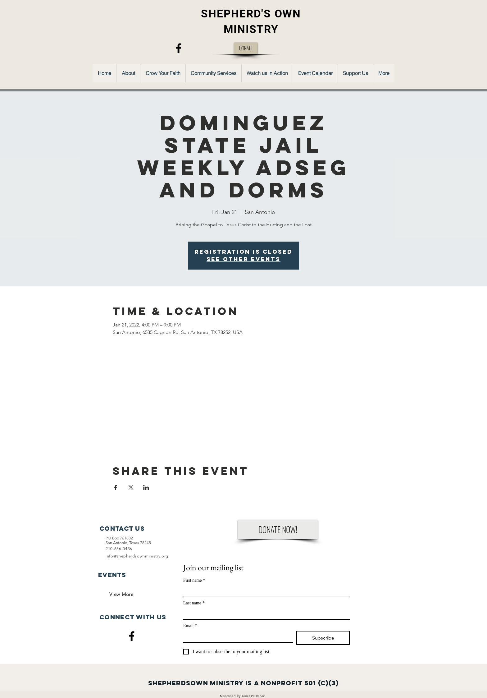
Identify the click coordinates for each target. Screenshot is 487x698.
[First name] (264, 591)
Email (190, 625)
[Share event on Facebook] (116, 487)
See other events (243, 259)
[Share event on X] (131, 487)
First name (194, 580)
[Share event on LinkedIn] (146, 487)
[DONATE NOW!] (278, 529)
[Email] (236, 636)
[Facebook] (178, 48)
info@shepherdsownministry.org (137, 556)
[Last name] (264, 613)
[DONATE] (245, 48)
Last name (194, 603)
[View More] (121, 594)
